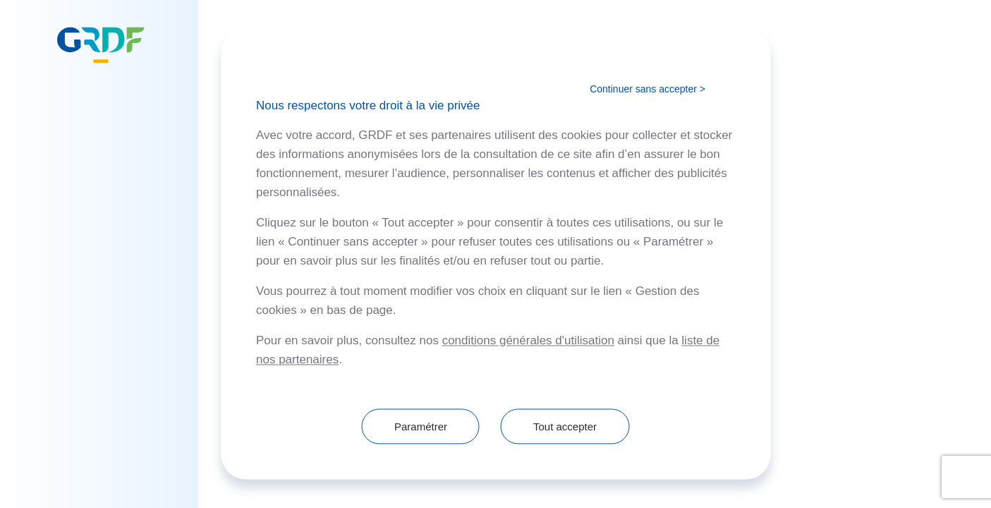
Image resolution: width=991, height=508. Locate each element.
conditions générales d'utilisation (528, 341)
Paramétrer (420, 427)
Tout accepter (565, 427)
